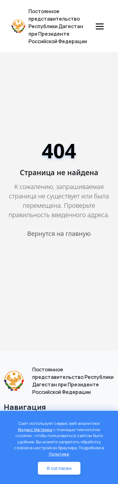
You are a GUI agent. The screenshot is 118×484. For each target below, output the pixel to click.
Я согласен (59, 468)
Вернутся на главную (59, 233)
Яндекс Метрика (35, 429)
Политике (59, 454)
